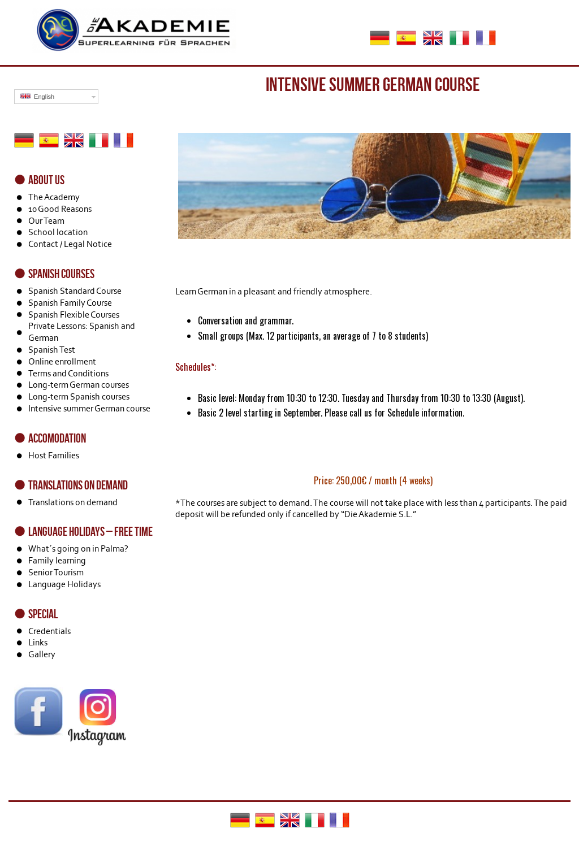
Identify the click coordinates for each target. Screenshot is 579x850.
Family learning (57, 560)
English (37, 96)
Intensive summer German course (89, 408)
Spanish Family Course (70, 302)
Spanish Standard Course (75, 290)
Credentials (49, 631)
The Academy (54, 197)
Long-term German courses (78, 384)
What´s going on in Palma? (78, 548)
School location (58, 232)
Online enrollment (62, 361)
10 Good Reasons (60, 208)
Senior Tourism (56, 572)
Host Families (53, 455)
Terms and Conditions (68, 373)
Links (37, 642)
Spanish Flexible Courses (73, 314)
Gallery (41, 654)
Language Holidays (64, 584)
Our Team (46, 220)
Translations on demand (73, 502)
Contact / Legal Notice (70, 243)
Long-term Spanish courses (78, 396)
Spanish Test (51, 349)
